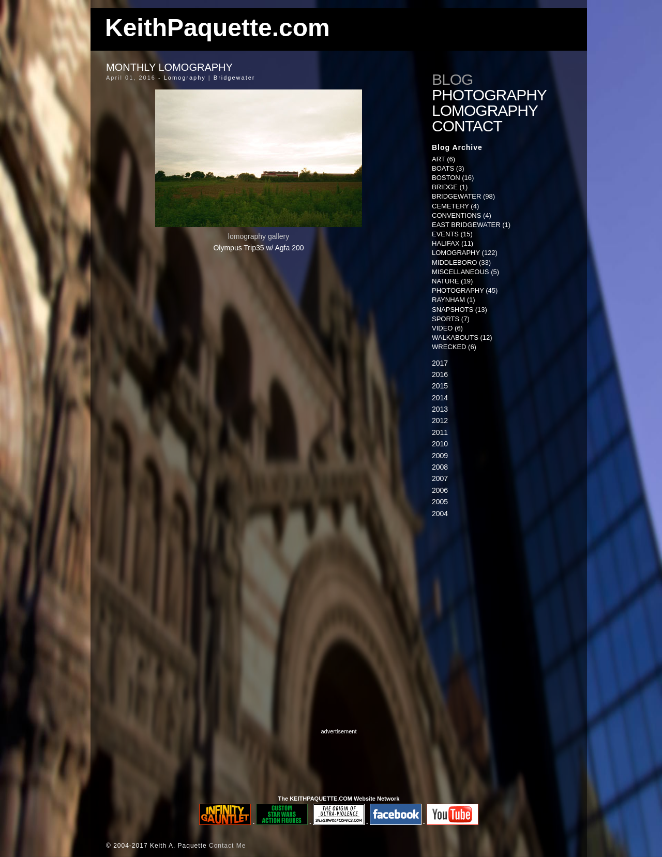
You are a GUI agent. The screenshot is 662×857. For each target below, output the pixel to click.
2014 (440, 398)
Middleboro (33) (461, 262)
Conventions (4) (461, 215)
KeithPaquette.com (217, 27)
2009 (440, 456)
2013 (440, 409)
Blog (452, 79)
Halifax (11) (452, 243)
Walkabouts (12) (462, 337)
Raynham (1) (453, 300)
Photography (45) (465, 290)
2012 (440, 420)
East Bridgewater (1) (471, 225)
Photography (489, 95)
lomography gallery (258, 236)
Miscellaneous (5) (465, 272)
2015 (440, 386)
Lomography (185, 77)
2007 (440, 478)
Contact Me (227, 845)
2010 (440, 444)
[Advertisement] (496, 607)
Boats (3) (448, 168)
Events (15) (452, 234)
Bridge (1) (450, 187)
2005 (440, 502)
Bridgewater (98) (463, 196)
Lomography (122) (465, 253)
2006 (440, 490)
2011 (440, 432)
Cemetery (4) (455, 206)
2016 (440, 374)
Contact (468, 126)
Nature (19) (452, 281)
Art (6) (443, 159)
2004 (440, 513)
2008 (440, 467)
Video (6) (447, 328)
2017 (440, 363)
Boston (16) (453, 178)
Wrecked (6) (454, 347)
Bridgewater (234, 77)
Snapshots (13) (459, 309)
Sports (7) (451, 319)
